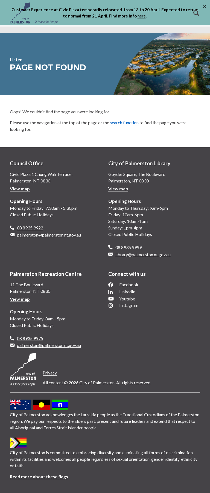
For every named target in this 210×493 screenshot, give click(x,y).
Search (196, 13)
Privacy (50, 372)
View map (20, 188)
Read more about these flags (39, 476)
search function (124, 122)
